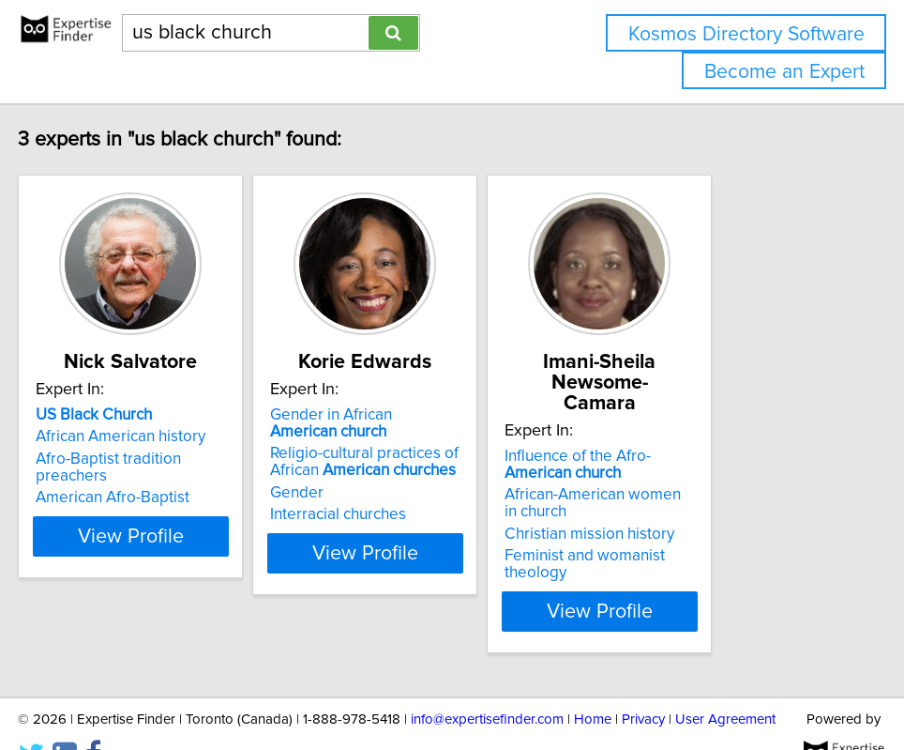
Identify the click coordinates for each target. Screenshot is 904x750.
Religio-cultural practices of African (423, 482)
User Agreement (725, 682)
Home (592, 682)
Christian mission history (695, 513)
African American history (133, 457)
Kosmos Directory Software (746, 34)
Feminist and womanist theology (723, 535)
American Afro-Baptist (125, 501)
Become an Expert (784, 72)
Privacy (643, 682)
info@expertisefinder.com (487, 682)
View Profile (166, 573)
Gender (356, 513)
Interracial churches (397, 535)
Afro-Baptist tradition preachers (158, 479)
